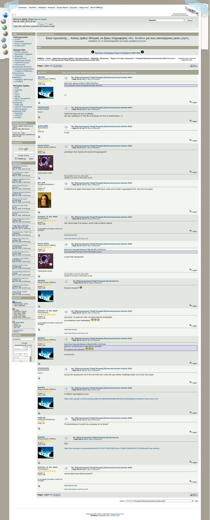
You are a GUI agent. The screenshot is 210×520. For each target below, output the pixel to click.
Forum (17, 39)
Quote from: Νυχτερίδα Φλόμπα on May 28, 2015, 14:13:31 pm (85, 344)
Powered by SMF (91, 514)
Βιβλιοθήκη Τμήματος (23, 54)
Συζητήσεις (74, 7)
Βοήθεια (140, 38)
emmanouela (43, 107)
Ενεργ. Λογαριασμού (23, 43)
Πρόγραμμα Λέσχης (23, 60)
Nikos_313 (17, 180)
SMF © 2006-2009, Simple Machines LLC (111, 514)
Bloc (108, 515)
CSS (118, 515)
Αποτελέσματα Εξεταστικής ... (21, 212)
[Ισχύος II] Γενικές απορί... (20, 205)
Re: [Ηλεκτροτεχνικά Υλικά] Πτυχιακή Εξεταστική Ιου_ (96, 281)
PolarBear (40, 60)
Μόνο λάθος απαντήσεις (19, 166)
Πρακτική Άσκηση (22, 62)
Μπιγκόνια (17, 167)
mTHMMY (19, 81)
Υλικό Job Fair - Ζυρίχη (19, 291)
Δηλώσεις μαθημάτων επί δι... (21, 179)
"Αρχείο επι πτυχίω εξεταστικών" (122, 58)
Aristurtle (18, 90)
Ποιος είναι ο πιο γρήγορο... (21, 285)
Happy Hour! (84, 7)
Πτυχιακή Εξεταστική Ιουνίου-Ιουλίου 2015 (151, 58)
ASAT (17, 94)
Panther (18, 117)
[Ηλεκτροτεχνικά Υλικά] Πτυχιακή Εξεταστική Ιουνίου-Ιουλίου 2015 (75, 60)
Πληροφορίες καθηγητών (20, 245)
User (15, 214)
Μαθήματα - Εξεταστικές (99, 58)
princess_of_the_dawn (48, 217)
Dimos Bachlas (18, 330)
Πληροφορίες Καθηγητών (19, 76)
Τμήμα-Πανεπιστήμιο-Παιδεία (63, 58)
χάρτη (184, 38)
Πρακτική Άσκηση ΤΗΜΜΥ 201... (22, 232)
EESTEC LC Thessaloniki (18, 101)
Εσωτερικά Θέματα (82, 58)
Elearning (19, 56)
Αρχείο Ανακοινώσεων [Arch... (21, 219)
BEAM (17, 96)
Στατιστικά (16, 298)
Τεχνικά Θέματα (62, 7)
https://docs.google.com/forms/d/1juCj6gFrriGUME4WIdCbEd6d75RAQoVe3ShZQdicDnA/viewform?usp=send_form (111, 399)
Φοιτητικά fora (20, 58)
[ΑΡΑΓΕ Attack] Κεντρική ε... (21, 186)
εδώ (130, 38)
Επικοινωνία (20, 46)
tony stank (17, 200)
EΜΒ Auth (19, 105)
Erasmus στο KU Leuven (20, 265)
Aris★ (16, 187)
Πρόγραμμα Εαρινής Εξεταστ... (22, 192)
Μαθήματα (42, 7)
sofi (15, 207)
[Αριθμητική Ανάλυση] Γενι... (21, 252)
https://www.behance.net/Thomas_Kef (76, 238)
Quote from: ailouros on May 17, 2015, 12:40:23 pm (81, 83)
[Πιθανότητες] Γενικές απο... (21, 238)
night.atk (41, 418)
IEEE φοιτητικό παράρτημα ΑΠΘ (19, 110)
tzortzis (46, 60)
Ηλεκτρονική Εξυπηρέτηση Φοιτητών (22, 66)
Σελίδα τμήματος (21, 52)
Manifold (16, 332)
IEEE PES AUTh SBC (21, 227)
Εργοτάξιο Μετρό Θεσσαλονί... (21, 272)
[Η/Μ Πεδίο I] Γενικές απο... (20, 278)
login (36, 19)
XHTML (113, 515)
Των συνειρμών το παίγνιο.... (21, 172)
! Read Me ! (33, 7)
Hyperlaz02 (18, 247)
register (44, 19)
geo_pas (41, 182)
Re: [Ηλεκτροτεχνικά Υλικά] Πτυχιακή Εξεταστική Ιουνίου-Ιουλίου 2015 (101, 77)
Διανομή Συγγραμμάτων (24, 69)
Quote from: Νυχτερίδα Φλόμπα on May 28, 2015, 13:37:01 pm (85, 249)
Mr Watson (17, 260)
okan (15, 273)
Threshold (17, 293)
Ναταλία (41, 77)
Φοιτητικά (51, 7)
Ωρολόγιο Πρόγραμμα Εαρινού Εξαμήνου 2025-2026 (117, 53)
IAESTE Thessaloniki (23, 107)
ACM (17, 88)
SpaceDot (19, 113)
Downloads (23, 7)
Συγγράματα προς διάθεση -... (21, 258)
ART (16, 92)
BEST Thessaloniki (22, 98)
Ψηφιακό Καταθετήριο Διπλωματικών (22, 72)
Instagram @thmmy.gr (24, 79)
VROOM (18, 115)
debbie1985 (43, 126)
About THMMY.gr (96, 7)
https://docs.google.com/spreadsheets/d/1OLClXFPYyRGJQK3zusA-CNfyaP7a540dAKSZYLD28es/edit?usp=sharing (111, 448)
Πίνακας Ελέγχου (19, 123)
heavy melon (43, 145)
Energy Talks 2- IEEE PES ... (21, 225)
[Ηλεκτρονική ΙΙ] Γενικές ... (20, 199)
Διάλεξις (17, 233)
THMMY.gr (40, 58)
